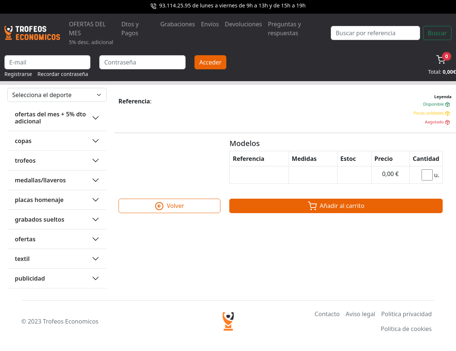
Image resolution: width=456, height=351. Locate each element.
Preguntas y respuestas (284, 28)
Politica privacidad (406, 314)
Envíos (210, 24)
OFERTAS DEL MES (91, 33)
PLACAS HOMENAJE (39, 200)
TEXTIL (22, 259)
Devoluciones (243, 24)
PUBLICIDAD (30, 278)
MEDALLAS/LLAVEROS (40, 180)
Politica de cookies (406, 329)
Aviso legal (360, 314)
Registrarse (18, 73)
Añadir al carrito (336, 206)
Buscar (437, 33)
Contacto (327, 314)
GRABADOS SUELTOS (39, 219)
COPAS (23, 141)
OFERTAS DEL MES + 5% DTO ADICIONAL (50, 117)
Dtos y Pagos (130, 28)
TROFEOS (25, 160)
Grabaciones (177, 24)
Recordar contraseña (62, 73)
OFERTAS (25, 239)
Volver (169, 206)
